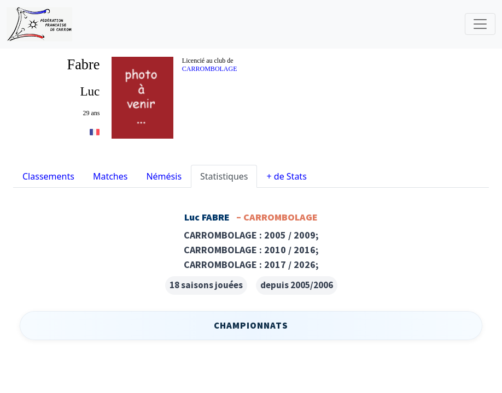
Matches (110, 176)
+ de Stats (286, 176)
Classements (48, 176)
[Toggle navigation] (480, 24)
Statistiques (224, 176)
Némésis (164, 176)
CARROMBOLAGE (209, 69)
